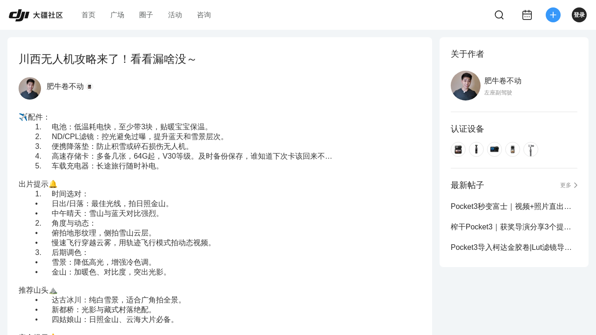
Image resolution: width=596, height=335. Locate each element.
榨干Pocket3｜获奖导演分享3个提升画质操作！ (514, 227)
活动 (175, 15)
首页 (88, 15)
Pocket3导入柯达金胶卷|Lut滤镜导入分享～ (514, 247)
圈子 (146, 15)
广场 (117, 15)
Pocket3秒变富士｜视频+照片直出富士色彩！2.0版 (514, 206)
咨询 (204, 15)
